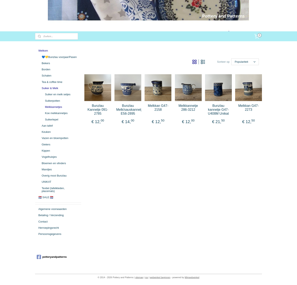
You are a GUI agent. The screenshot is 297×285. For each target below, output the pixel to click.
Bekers (46, 63)
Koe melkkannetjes (56, 113)
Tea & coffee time (52, 82)
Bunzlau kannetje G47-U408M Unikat (218, 109)
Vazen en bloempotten (55, 138)
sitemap (139, 277)
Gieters (46, 144)
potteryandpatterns (52, 256)
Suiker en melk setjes (58, 94)
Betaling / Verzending (51, 215)
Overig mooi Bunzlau (54, 175)
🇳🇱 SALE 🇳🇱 (45, 197)
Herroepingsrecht (48, 227)
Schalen (46, 75)
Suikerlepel (51, 119)
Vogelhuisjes (49, 156)
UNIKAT (46, 181)
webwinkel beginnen (160, 277)
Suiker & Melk (50, 88)
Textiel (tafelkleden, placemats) (53, 190)
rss (146, 277)
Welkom (43, 50)
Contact (43, 221)
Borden (46, 69)
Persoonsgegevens (49, 234)
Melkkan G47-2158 (158, 107)
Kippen (46, 150)
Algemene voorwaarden (52, 209)
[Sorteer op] (245, 62)
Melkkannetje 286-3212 (188, 107)
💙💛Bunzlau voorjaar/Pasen (59, 57)
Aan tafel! (47, 125)
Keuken (46, 131)
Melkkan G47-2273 (248, 107)
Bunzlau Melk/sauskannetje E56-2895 (128, 109)
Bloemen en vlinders (54, 163)
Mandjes (47, 169)
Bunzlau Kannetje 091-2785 (97, 109)
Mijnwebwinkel (192, 277)
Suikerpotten (52, 100)
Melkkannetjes (53, 106)
